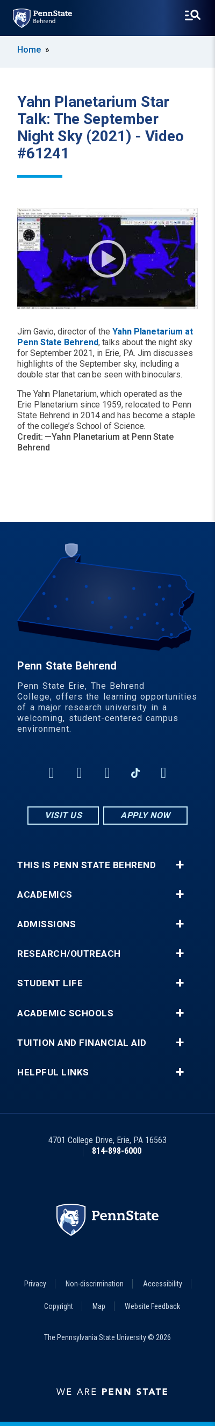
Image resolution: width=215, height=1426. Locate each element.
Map (98, 1306)
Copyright (58, 1306)
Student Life (50, 983)
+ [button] (180, 865)
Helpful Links (53, 1072)
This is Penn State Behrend (86, 865)
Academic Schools (65, 1013)
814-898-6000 (116, 1151)
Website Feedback (152, 1306)
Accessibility (162, 1283)
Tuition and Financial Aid (82, 1043)
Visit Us (63, 815)
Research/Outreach (69, 954)
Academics (45, 895)
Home (29, 50)
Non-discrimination (95, 1283)
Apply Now (145, 815)
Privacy (35, 1283)
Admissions (46, 924)
